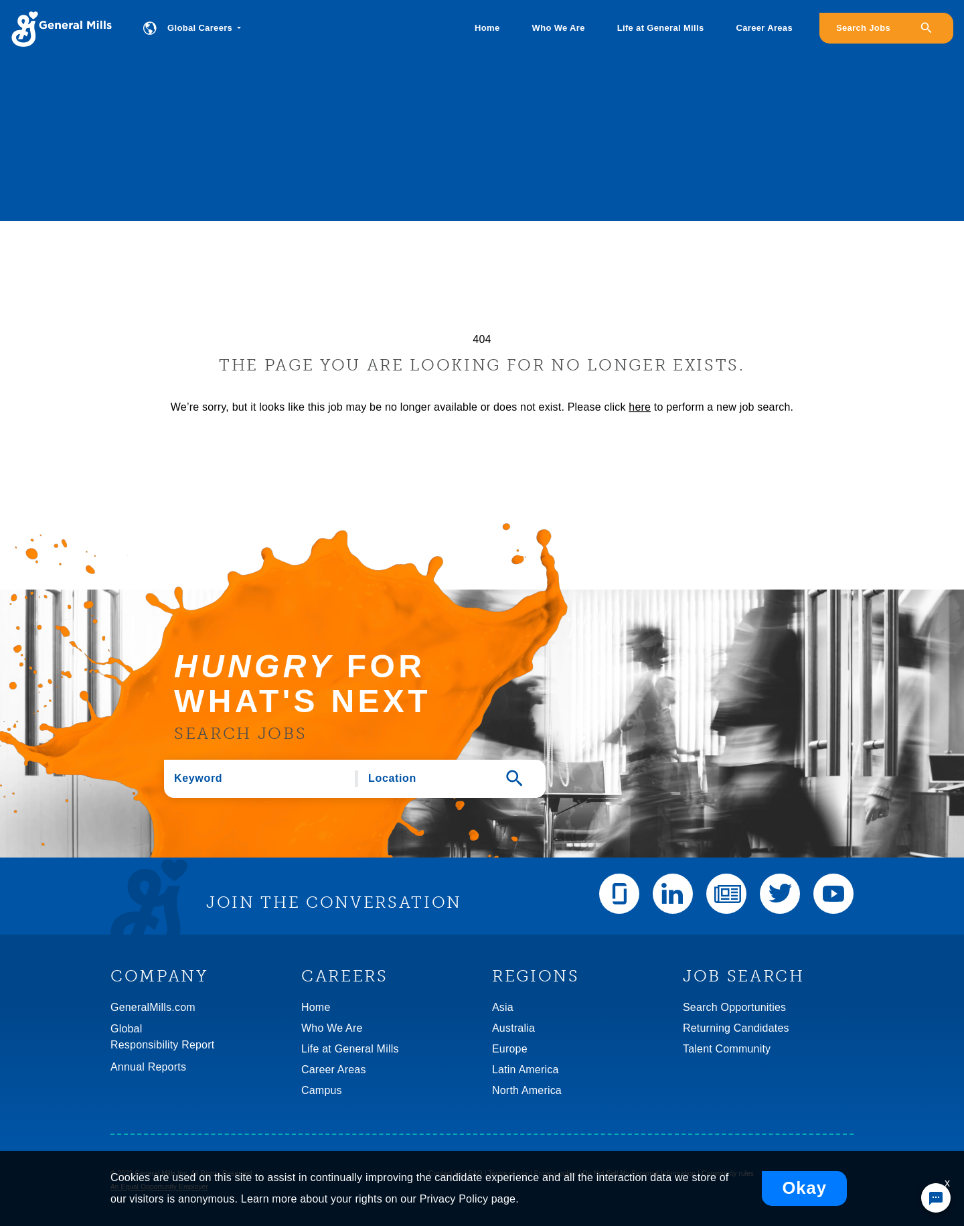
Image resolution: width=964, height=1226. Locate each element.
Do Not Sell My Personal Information (639, 1173)
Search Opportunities (734, 1007)
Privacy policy (555, 1173)
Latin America (525, 1069)
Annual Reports (148, 1067)
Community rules (728, 1173)
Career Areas (764, 28)
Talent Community (727, 1048)
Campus (321, 1090)
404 (482, 339)
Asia (502, 1007)
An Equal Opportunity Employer (159, 1186)
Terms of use (508, 1173)
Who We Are (558, 28)
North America (527, 1090)
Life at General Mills (660, 28)
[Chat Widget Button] (936, 1198)
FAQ (476, 1173)
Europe (510, 1048)
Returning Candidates (736, 1028)
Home (487, 28)
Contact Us (445, 1173)
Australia (513, 1028)
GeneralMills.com (152, 1007)
